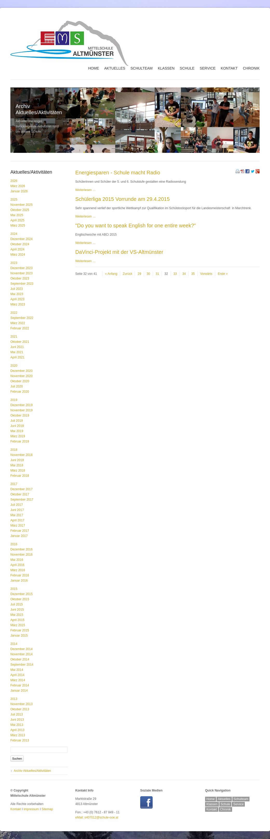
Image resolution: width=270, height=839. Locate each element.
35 (193, 274)
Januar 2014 (19, 690)
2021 (13, 336)
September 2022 (21, 318)
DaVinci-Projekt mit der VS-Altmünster (119, 252)
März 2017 (17, 525)
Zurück (127, 274)
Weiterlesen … (85, 190)
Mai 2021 (16, 352)
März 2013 (17, 735)
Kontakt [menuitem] (229, 68)
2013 (13, 699)
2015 (13, 589)
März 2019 (17, 436)
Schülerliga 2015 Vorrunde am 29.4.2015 (122, 199)
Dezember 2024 (21, 239)
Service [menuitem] (207, 68)
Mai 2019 (16, 431)
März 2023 (17, 304)
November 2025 (21, 205)
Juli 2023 (16, 289)
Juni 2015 (17, 609)
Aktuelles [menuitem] (114, 68)
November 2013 (21, 704)
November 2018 (21, 455)
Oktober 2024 (19, 244)
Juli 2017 (16, 505)
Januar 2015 (19, 635)
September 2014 (21, 664)
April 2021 (17, 357)
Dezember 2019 (21, 405)
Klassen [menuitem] (166, 68)
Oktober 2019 (19, 415)
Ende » (223, 274)
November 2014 (21, 654)
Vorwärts (206, 274)
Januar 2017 (19, 536)
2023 (13, 263)
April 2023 (17, 299)
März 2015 (17, 625)
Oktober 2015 (19, 599)
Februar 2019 (19, 441)
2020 (13, 365)
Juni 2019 (17, 426)
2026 (13, 181)
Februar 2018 (19, 476)
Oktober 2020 (19, 381)
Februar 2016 (19, 575)
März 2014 (17, 680)
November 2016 (21, 554)
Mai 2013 (16, 725)
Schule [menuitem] (187, 68)
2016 (13, 544)
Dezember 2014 (21, 649)
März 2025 (17, 225)
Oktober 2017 (19, 494)
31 (157, 274)
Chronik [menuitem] (251, 68)
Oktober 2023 (19, 278)
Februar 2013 (19, 740)
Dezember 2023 (21, 268)
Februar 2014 (19, 685)
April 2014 (17, 675)
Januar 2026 (19, 191)
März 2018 (17, 470)
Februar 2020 (19, 391)
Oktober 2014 (19, 659)
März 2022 (17, 323)
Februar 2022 (19, 328)
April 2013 (17, 730)
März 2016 (17, 570)
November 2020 (21, 376)
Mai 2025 (16, 215)
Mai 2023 (16, 294)
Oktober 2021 (19, 342)
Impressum (31, 809)
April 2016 (17, 565)
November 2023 (21, 273)
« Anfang (111, 274)
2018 (13, 450)
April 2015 (17, 620)
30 (148, 274)
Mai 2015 (16, 615)
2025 (13, 199)
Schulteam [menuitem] (141, 68)
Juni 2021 (17, 347)
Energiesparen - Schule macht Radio (117, 172)
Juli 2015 (16, 604)
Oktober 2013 (19, 709)
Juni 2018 (17, 460)
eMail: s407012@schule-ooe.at (96, 817)
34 (184, 274)
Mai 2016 (16, 560)
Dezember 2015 (21, 594)
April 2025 (17, 220)
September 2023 (21, 283)
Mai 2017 (16, 515)
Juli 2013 (16, 714)
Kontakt (15, 809)
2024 (13, 234)
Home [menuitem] (93, 68)
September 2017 (21, 499)
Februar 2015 (19, 630)
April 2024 (17, 249)
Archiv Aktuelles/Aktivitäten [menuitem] (32, 771)
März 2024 (17, 254)
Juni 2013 (17, 719)
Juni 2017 (17, 510)
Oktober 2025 (19, 210)
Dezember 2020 (21, 371)
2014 (13, 644)
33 (175, 274)
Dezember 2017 (21, 489)
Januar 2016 (19, 580)
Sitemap (47, 809)
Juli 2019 (16, 420)
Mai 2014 (16, 670)
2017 (13, 484)
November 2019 (21, 410)
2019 (13, 400)
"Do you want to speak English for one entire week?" (135, 225)
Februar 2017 (19, 531)
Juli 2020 (16, 386)
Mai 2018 (16, 465)
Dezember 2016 (21, 549)
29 (139, 274)
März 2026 (17, 186)
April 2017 (17, 520)
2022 (13, 313)
